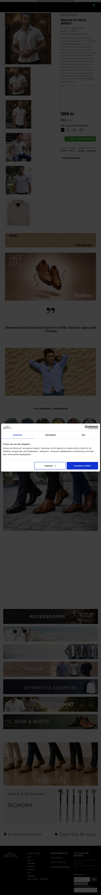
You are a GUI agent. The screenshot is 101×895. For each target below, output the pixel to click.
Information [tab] (50, 435)
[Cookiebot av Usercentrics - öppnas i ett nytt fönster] (86, 427)
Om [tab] (83, 435)
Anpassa (50, 466)
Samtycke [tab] (17, 435)
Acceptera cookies (82, 466)
